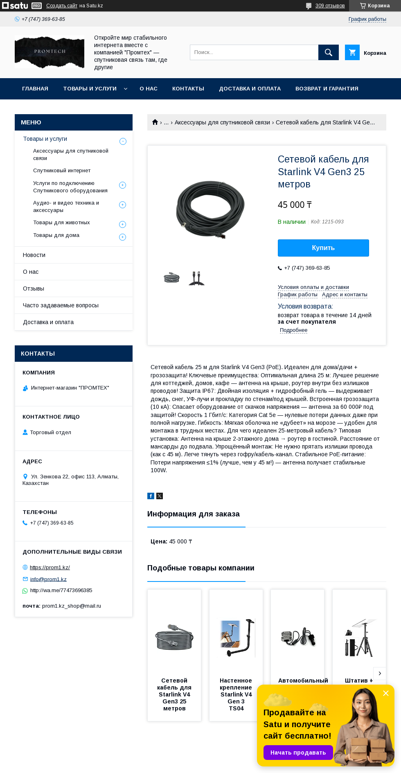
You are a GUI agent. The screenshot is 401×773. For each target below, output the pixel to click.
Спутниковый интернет (61, 170)
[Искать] (328, 52)
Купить (323, 247)
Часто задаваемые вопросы (61, 305)
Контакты (188, 89)
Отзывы (33, 288)
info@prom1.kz (48, 579)
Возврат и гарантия (326, 89)
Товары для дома (56, 235)
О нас (149, 89)
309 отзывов (330, 6)
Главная (35, 89)
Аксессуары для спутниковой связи (222, 122)
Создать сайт (61, 6)
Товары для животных (61, 222)
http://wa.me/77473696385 (61, 590)
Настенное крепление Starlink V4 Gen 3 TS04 (237, 694)
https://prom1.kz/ (50, 567)
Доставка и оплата (250, 89)
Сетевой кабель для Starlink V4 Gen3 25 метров (175, 694)
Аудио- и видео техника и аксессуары (66, 206)
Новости (34, 255)
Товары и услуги (90, 89)
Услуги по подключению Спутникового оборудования (70, 187)
